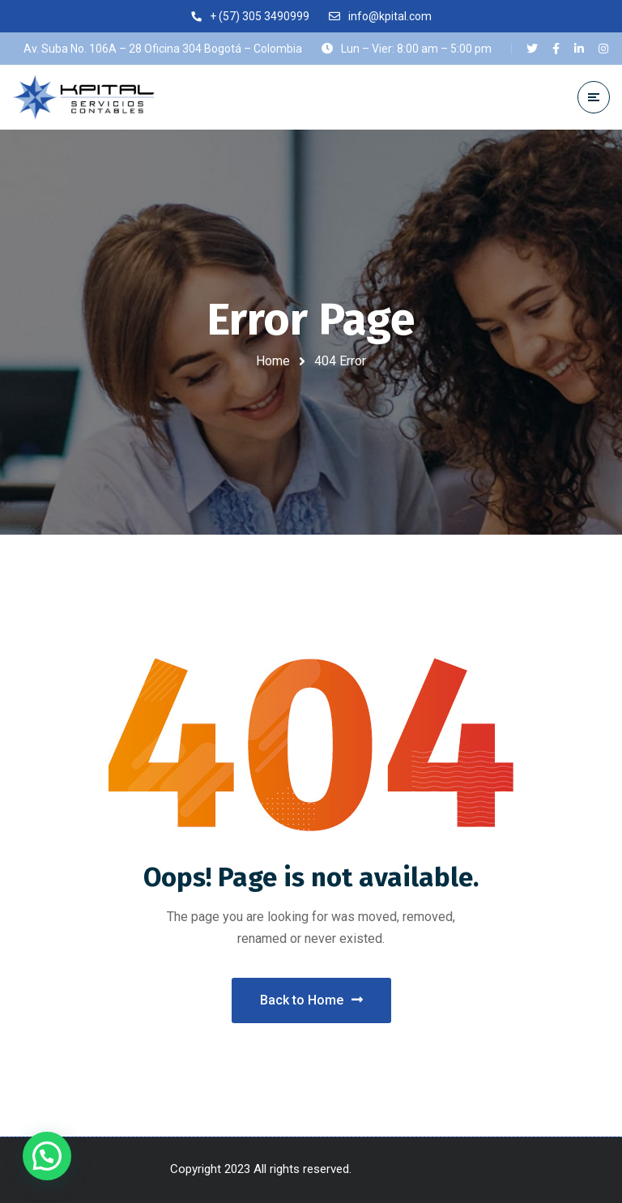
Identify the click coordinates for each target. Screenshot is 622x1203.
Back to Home (311, 1000)
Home (273, 361)
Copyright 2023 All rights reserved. (262, 1169)
